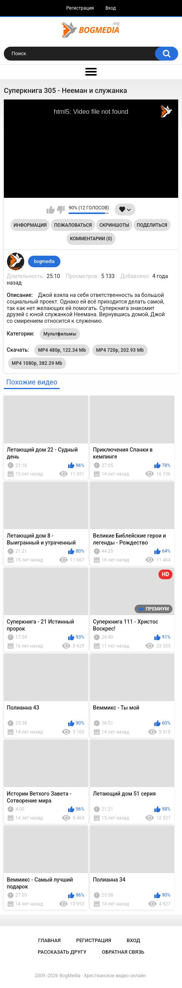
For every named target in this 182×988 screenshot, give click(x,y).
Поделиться (152, 225)
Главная (49, 940)
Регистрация (80, 8)
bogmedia (44, 261)
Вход (110, 8)
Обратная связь (123, 952)
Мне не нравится (61, 210)
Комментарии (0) (91, 238)
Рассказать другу (62, 952)
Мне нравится (51, 210)
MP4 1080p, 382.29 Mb (37, 363)
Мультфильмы (60, 334)
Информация (30, 225)
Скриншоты (114, 225)
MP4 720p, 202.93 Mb (120, 350)
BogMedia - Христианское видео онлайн (103, 975)
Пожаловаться (73, 225)
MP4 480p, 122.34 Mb (62, 350)
